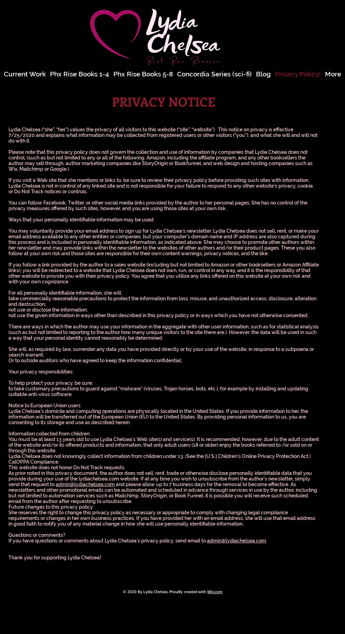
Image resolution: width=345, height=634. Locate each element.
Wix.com (214, 591)
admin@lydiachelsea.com (85, 484)
